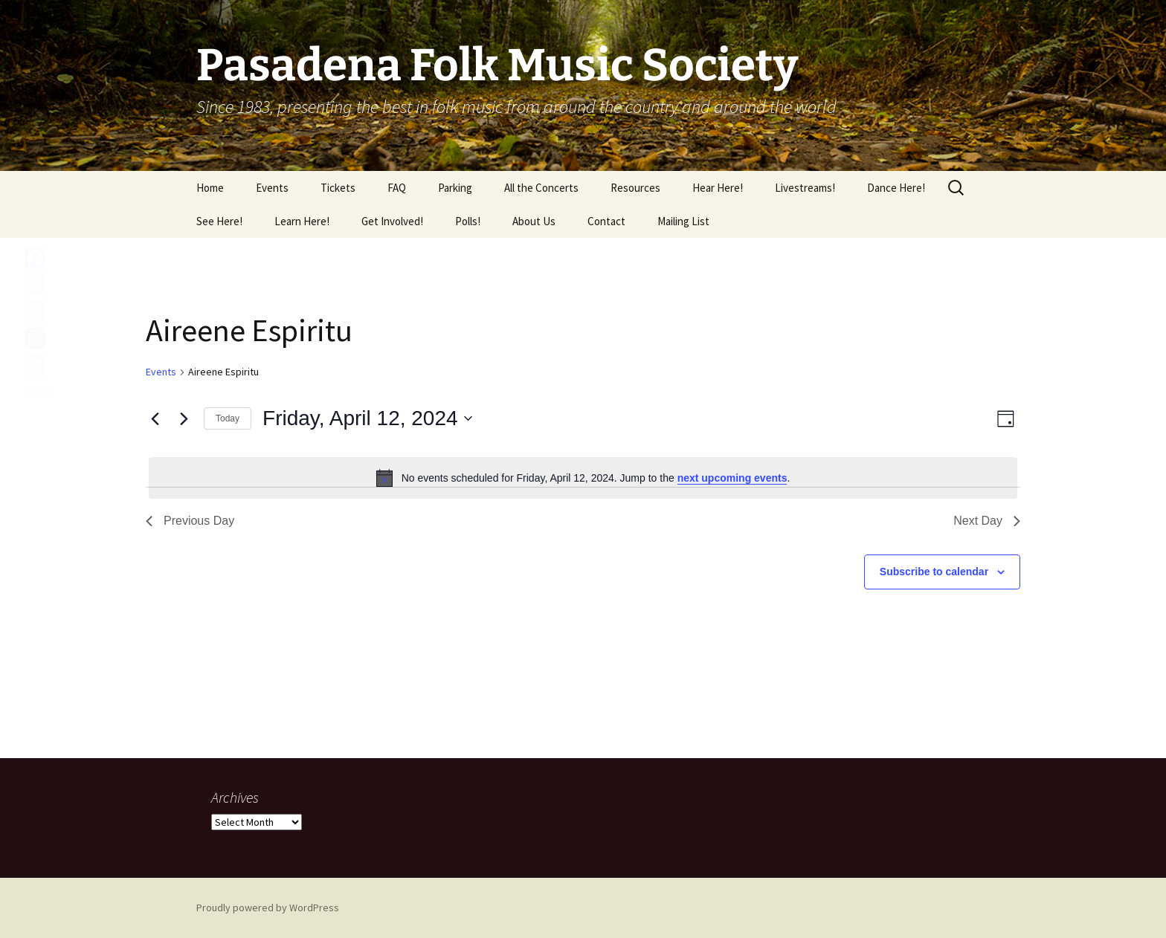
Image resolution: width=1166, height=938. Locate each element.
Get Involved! (392, 221)
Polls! (467, 221)
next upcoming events (732, 478)
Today (227, 418)
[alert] (583, 478)
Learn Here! (301, 221)
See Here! (219, 221)
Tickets (338, 188)
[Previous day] (155, 418)
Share (39, 391)
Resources (635, 188)
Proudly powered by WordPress (267, 907)
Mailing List (683, 221)
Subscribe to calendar (934, 572)
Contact (606, 221)
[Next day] (184, 418)
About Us (533, 221)
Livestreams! (805, 188)
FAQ (396, 188)
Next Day (986, 520)
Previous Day (190, 520)
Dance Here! (896, 188)
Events (272, 188)
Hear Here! (717, 188)
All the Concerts (541, 188)
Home (210, 188)
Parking (455, 188)
